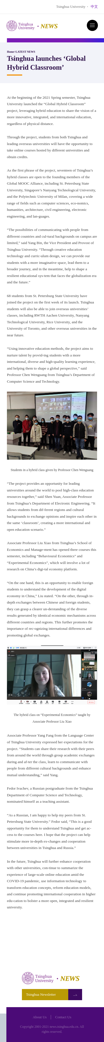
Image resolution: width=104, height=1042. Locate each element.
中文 (94, 6)
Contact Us (63, 1017)
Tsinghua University (70, 6)
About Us (40, 1017)
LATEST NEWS (25, 51)
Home (10, 51)
